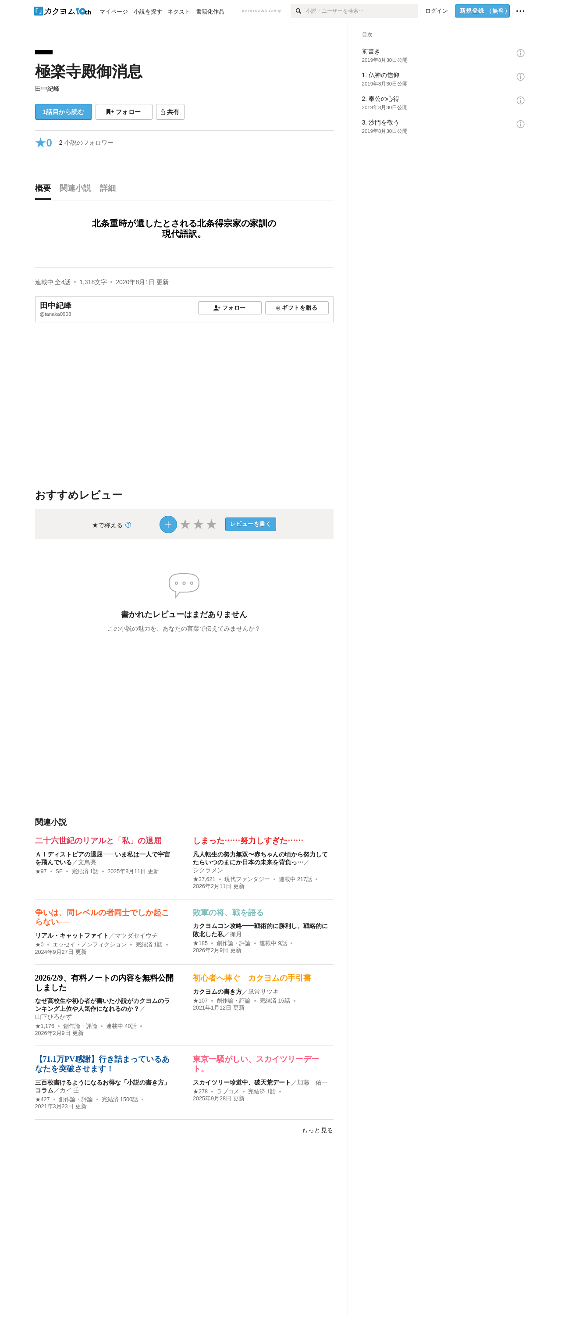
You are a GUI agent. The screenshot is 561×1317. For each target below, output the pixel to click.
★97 (41, 871)
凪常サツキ (263, 991)
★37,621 (204, 879)
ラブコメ (228, 1092)
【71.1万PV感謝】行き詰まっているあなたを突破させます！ (102, 1064)
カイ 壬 (70, 1090)
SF (59, 871)
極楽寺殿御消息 (88, 71)
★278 (200, 1092)
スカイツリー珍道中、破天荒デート (242, 1082)
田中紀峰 (47, 88)
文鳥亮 (87, 862)
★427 (42, 1099)
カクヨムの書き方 (217, 991)
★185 (200, 943)
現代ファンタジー (247, 879)
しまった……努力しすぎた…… (248, 840)
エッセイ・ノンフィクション (90, 945)
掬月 (236, 934)
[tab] (45, 190)
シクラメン (208, 870)
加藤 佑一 (312, 1082)
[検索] (298, 11)
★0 (39, 945)
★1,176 (45, 1026)
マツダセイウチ (136, 935)
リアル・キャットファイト (72, 935)
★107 (200, 1001)
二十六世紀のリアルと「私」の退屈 (98, 840)
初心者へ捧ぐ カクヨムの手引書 (252, 978)
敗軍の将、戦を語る (228, 912)
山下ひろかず (53, 1016)
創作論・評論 (234, 943)
